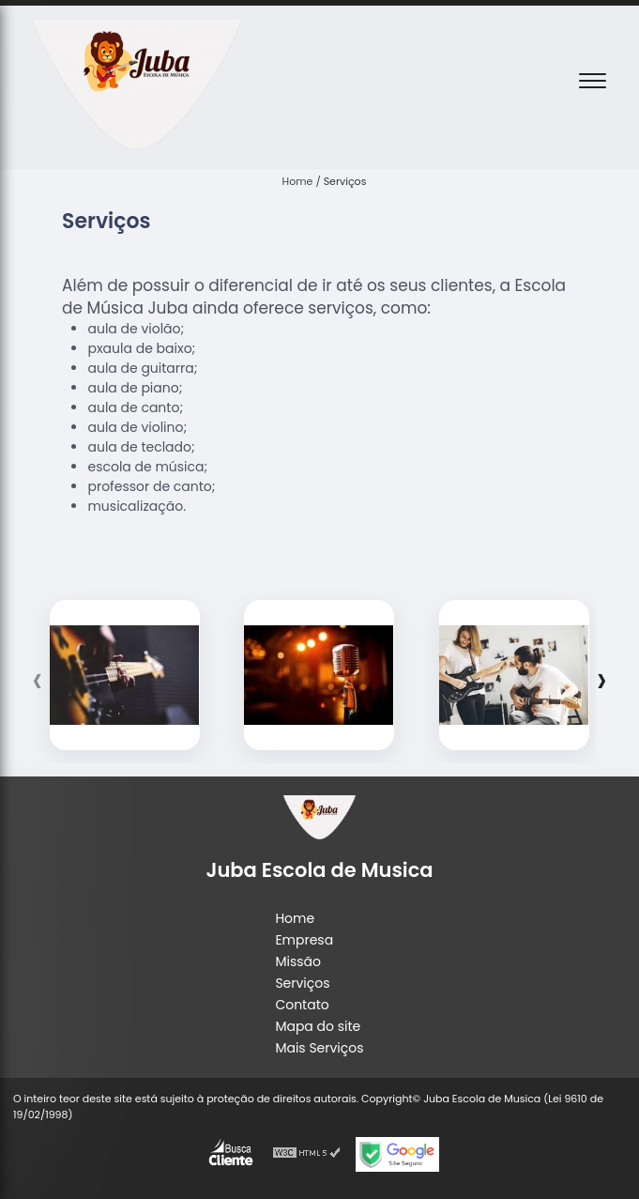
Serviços (302, 983)
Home (294, 918)
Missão (298, 961)
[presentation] (37, 679)
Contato (301, 1004)
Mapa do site (317, 1026)
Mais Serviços (319, 1047)
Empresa (304, 939)
